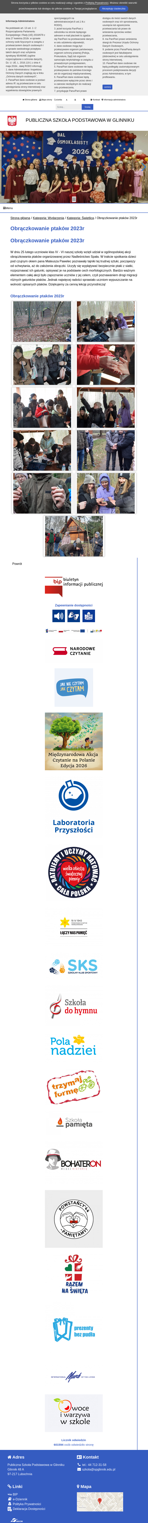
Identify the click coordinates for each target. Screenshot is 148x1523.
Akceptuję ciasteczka (113, 8)
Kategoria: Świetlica (80, 218)
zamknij (107, 87)
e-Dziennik (17, 1499)
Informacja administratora (113, 100)
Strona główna (30, 100)
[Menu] (74, 208)
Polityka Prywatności (24, 1504)
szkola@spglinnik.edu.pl (96, 1469)
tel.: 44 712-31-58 (91, 1464)
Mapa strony (45, 100)
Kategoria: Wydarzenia (48, 218)
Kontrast (95, 100)
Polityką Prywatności (97, 2)
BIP (13, 1494)
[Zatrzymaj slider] (74, 199)
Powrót (17, 563)
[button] (4, 167)
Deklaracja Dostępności (26, 1509)
